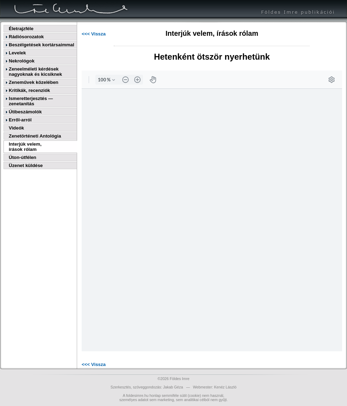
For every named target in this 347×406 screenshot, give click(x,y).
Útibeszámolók (25, 111)
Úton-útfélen (22, 157)
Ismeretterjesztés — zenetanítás (31, 101)
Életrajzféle (21, 28)
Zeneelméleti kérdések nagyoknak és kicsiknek (35, 71)
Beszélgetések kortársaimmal (41, 44)
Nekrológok (21, 61)
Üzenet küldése (26, 165)
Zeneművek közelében (33, 82)
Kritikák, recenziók (29, 90)
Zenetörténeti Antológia (35, 136)
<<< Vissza (94, 33)
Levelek (17, 52)
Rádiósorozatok (26, 36)
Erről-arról (20, 119)
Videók (16, 128)
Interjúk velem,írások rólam (25, 146)
